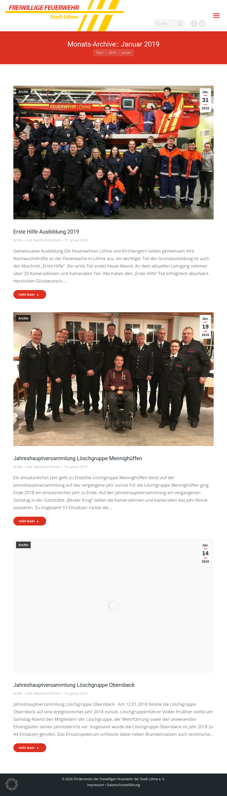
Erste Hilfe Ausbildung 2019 (46, 231)
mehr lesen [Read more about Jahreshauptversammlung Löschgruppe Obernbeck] (29, 748)
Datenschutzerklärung (123, 785)
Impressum (95, 785)
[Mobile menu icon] (216, 15)
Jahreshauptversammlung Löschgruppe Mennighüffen (77, 458)
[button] (12, 784)
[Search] (169, 23)
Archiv (23, 92)
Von (44, 240)
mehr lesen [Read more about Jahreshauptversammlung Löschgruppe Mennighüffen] (29, 521)
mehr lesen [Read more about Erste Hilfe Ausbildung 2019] (29, 294)
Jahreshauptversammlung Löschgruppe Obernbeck (74, 685)
